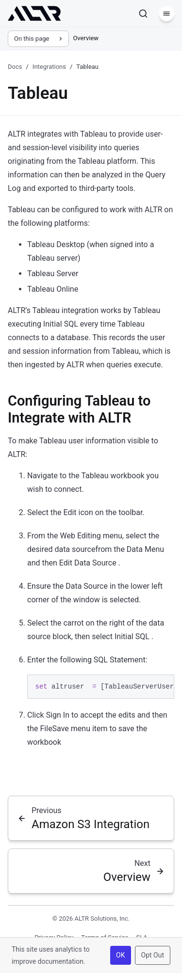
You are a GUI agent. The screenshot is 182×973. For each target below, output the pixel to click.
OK (120, 955)
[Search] (143, 13)
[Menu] (166, 13)
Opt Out (152, 955)
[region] (100, 687)
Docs (15, 66)
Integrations (49, 66)
